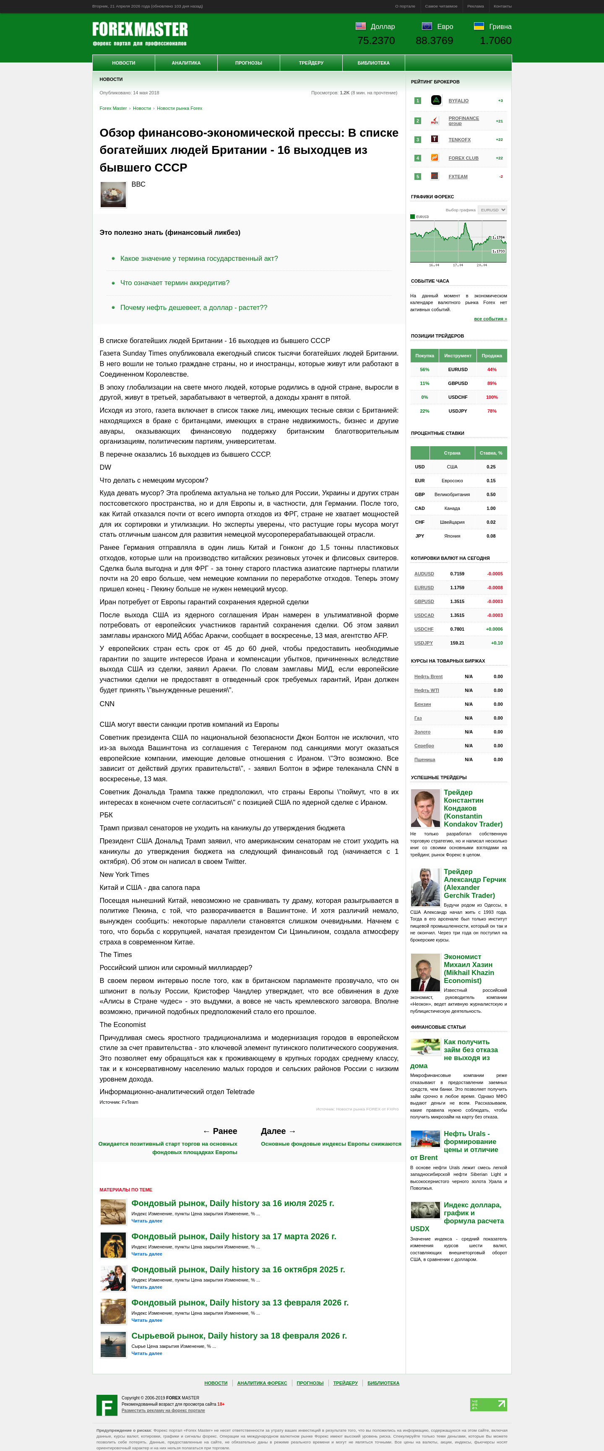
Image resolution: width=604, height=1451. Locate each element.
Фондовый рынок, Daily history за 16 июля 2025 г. (233, 1203)
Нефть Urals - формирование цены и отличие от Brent (454, 1145)
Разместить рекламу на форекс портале (163, 1410)
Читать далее (147, 1220)
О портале (405, 6)
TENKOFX (460, 139)
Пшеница (424, 759)
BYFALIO (459, 100)
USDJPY (423, 642)
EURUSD (424, 587)
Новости (123, 62)
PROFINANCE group (464, 121)
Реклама (475, 6)
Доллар (383, 26)
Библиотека (374, 62)
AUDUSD (424, 573)
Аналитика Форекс (262, 1383)
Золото (422, 731)
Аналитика (186, 62)
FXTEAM (458, 176)
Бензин (422, 704)
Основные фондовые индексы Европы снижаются (331, 1136)
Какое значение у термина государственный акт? (199, 258)
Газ (418, 717)
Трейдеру (311, 62)
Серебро (424, 745)
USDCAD (424, 615)
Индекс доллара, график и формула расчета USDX (457, 1217)
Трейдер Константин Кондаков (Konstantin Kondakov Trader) (473, 808)
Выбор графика (461, 210)
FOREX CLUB (464, 158)
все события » (490, 318)
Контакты (503, 6)
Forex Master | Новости (139, 34)
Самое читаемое (441, 6)
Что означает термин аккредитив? (174, 282)
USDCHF (424, 629)
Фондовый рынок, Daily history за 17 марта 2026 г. (234, 1236)
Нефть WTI (426, 690)
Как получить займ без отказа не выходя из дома (454, 1053)
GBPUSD (424, 601)
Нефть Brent (428, 676)
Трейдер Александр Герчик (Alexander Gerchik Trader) (475, 883)
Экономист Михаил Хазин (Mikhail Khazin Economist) (469, 968)
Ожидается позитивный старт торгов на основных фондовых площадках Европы (167, 1140)
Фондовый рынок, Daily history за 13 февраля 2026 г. (240, 1302)
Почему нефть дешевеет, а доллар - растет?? (194, 307)
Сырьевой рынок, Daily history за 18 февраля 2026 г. (239, 1335)
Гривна (500, 26)
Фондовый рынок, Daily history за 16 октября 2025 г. (239, 1269)
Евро (445, 26)
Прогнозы (248, 62)
